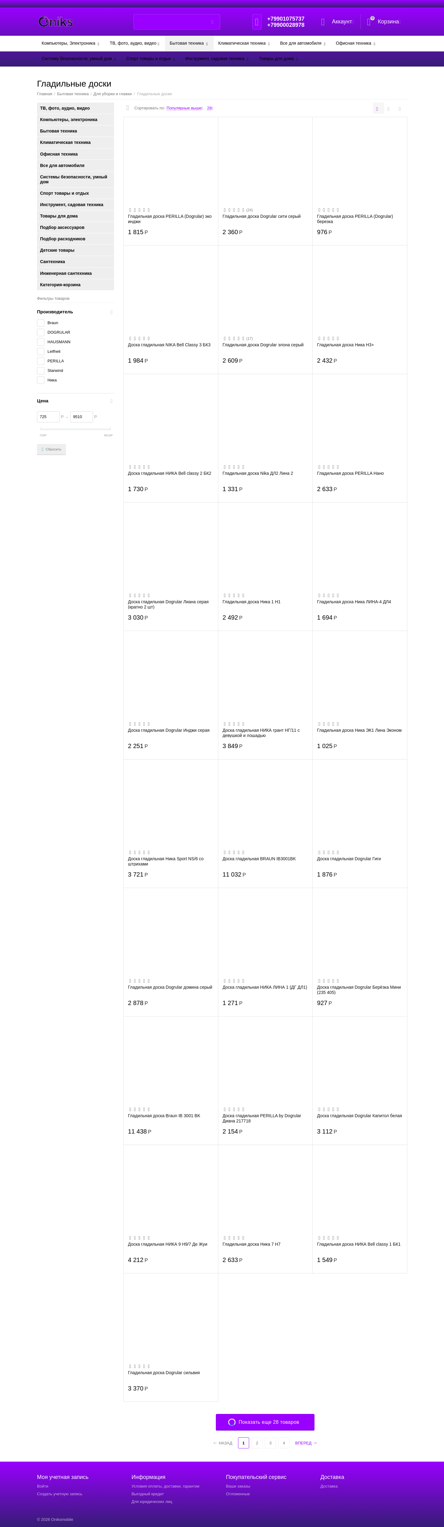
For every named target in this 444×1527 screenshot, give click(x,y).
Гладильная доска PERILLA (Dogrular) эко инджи (170, 219)
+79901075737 (286, 19)
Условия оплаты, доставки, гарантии (165, 1486)
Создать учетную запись (59, 1494)
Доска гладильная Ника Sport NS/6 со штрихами (166, 861)
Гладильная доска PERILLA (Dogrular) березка (355, 219)
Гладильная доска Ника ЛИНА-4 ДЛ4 (354, 601)
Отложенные (238, 1494)
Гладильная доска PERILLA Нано (350, 473)
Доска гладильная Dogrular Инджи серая (169, 730)
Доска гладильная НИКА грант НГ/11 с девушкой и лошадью (261, 733)
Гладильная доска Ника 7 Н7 (252, 1244)
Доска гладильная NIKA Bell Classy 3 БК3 (169, 344)
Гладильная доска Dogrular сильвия (164, 1372)
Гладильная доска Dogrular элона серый (263, 344)
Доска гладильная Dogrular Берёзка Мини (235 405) (359, 990)
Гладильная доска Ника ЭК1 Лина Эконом (359, 730)
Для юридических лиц (151, 1501)
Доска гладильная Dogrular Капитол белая (359, 1115)
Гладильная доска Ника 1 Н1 (252, 601)
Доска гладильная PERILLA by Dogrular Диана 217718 (262, 1118)
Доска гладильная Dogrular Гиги (349, 858)
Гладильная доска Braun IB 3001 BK (164, 1115)
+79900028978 (286, 25)
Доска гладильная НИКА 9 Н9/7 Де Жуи (167, 1244)
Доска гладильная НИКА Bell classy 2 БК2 (169, 473)
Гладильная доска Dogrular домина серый (170, 987)
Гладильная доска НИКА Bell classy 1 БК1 (359, 1244)
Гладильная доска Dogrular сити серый (262, 216)
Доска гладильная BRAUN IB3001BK (259, 858)
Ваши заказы (238, 1486)
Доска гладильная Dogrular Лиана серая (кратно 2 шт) (168, 604)
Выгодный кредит (147, 1494)
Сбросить (51, 450)
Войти (42, 1486)
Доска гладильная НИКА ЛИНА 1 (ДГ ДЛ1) (265, 987)
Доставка (329, 1486)
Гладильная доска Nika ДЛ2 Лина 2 (258, 473)
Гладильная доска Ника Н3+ (345, 344)
